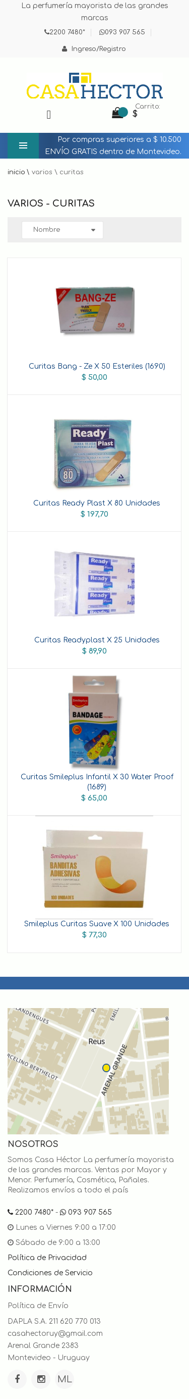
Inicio (16, 172)
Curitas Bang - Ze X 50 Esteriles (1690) (97, 366)
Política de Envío (38, 1306)
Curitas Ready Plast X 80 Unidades (96, 503)
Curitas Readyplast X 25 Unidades (97, 640)
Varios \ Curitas (58, 172)
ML (64, 1379)
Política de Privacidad (47, 1258)
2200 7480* (64, 32)
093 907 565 (122, 32)
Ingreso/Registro (94, 49)
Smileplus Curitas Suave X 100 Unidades (96, 924)
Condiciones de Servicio (50, 1273)
